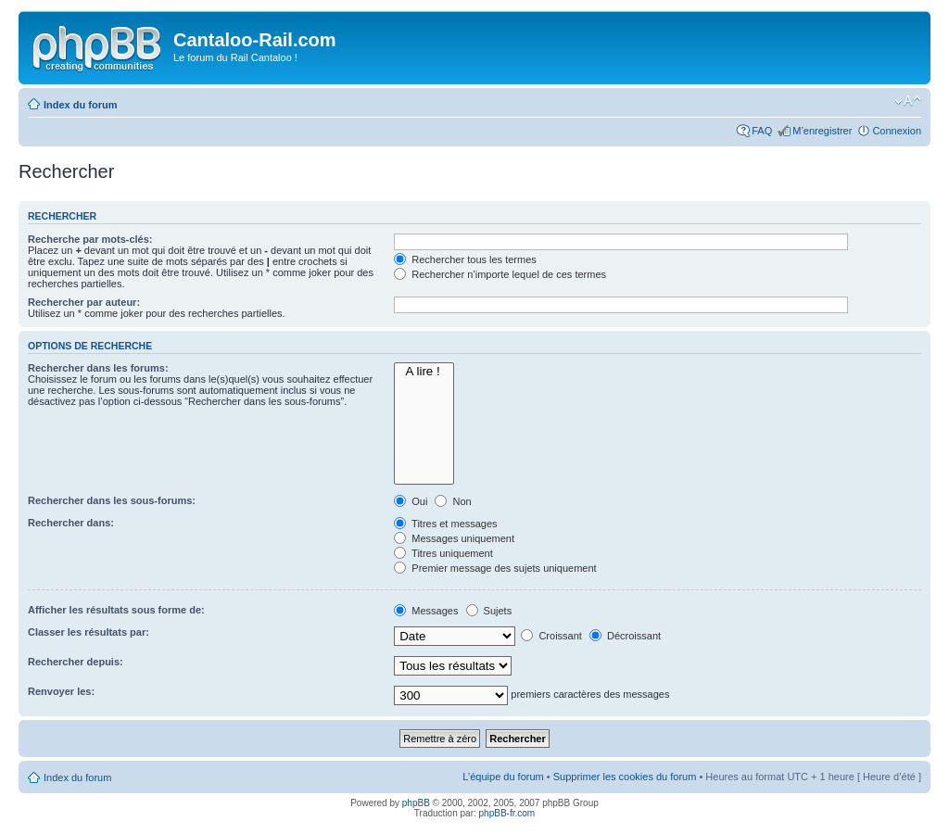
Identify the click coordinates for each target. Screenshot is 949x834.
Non (453, 501)
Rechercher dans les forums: (98, 367)
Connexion (896, 130)
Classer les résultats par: (88, 632)
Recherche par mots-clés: (90, 239)
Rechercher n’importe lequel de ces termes (500, 274)
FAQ (762, 130)
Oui (410, 501)
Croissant (551, 635)
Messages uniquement (454, 538)
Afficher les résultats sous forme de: (116, 609)
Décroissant (625, 635)
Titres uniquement (443, 553)
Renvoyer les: (61, 691)
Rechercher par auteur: (84, 302)
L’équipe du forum (502, 776)
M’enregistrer (822, 130)
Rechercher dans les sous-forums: (112, 500)
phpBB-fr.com (507, 813)
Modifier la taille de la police (907, 101)
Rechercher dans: (71, 522)
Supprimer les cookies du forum (625, 776)
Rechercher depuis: (75, 661)
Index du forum (80, 104)
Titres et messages (445, 523)
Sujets (489, 610)
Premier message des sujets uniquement (495, 568)
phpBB (416, 803)
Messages (426, 610)
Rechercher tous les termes (465, 259)
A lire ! (424, 371)
